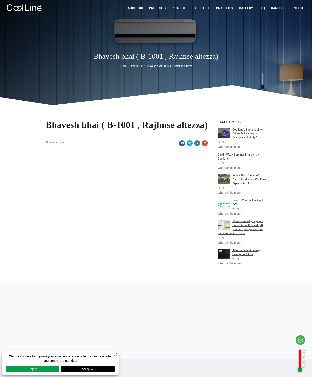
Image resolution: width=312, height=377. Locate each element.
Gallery (246, 8)
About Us (135, 8)
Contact (296, 8)
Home (123, 65)
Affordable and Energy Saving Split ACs (246, 252)
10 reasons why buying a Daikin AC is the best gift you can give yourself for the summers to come (240, 227)
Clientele (202, 8)
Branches (224, 8)
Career (277, 8)
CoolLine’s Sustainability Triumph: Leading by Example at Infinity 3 (247, 133)
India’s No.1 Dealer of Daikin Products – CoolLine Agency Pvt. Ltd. (249, 179)
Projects (180, 8)
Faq (262, 8)
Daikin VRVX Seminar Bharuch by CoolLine (238, 156)
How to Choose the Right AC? (247, 202)
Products (157, 8)
